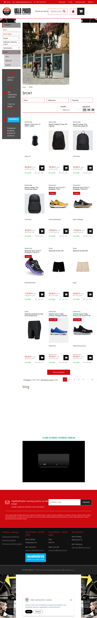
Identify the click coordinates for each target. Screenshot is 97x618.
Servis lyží (62, 2)
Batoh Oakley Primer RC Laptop (58, 125)
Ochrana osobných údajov (12, 544)
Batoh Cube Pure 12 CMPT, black (32, 125)
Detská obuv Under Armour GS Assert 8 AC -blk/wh (82, 315)
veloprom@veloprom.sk (23, 2)
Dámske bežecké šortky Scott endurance (34, 315)
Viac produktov (59, 372)
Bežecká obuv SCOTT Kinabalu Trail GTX (81, 188)
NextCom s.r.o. (70, 570)
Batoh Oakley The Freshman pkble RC (80, 125)
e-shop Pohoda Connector (53, 570)
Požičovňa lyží (80, 2)
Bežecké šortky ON (56, 251)
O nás (70, 2)
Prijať (29, 611)
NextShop (39, 570)
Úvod (8, 2)
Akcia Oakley (7, 34)
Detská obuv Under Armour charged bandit (58, 315)
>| (92, 379)
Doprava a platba (9, 540)
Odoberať (86, 502)
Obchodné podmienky (10, 536)
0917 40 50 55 (41, 2)
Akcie (5, 30)
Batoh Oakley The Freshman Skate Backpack (32, 189)
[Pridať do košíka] (41, 168)
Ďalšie (90, 2)
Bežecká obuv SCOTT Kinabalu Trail (57, 188)
